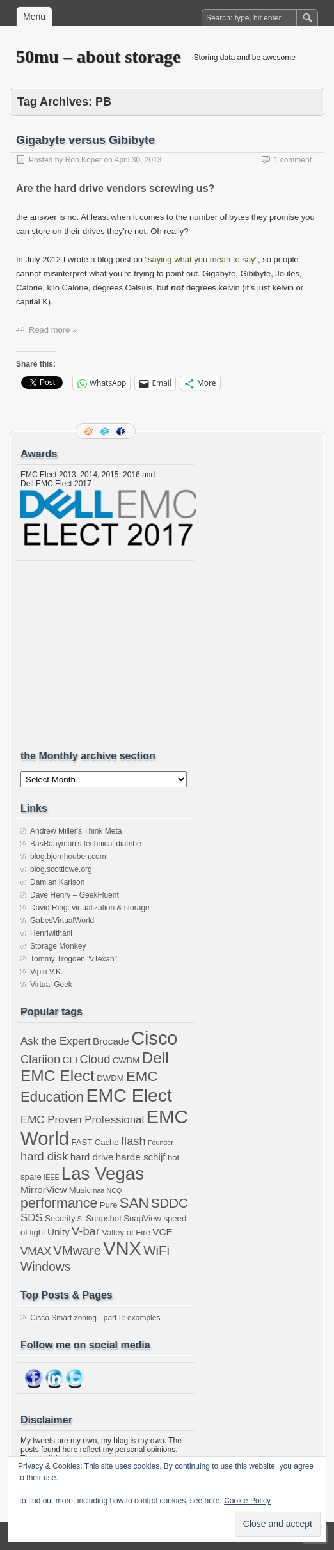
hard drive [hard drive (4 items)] (92, 1156)
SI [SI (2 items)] (80, 1218)
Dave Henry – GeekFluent (74, 894)
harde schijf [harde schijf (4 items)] (141, 1156)
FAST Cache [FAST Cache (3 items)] (94, 1142)
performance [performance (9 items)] (58, 1203)
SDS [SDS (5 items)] (31, 1218)
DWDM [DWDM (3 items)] (110, 1078)
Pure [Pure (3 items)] (109, 1205)
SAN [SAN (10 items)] (134, 1203)
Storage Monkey (58, 946)
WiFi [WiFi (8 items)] (156, 1251)
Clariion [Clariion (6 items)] (40, 1059)
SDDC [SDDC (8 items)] (169, 1203)
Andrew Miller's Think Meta (76, 830)
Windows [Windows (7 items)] (45, 1267)
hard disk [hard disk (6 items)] (44, 1156)
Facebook (121, 431)
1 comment (293, 159)
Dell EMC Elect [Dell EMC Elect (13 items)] (94, 1066)
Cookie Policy (247, 1500)
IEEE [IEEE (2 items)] (51, 1177)
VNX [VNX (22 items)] (122, 1248)
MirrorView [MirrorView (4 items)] (43, 1189)
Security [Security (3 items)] (60, 1218)
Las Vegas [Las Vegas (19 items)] (102, 1173)
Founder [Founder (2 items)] (160, 1142)
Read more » (53, 330)
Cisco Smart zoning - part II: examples (95, 1317)
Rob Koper (83, 159)
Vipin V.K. (46, 971)
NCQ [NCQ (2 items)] (114, 1190)
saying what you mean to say (201, 259)
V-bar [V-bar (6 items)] (86, 1231)
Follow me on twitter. (105, 431)
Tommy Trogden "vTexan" (73, 958)
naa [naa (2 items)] (98, 1190)
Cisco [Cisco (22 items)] (154, 1038)
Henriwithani (51, 933)
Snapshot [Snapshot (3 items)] (104, 1218)
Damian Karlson (57, 882)
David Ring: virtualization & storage (90, 907)
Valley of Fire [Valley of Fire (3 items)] (126, 1232)
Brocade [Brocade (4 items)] (111, 1041)
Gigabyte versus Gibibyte (85, 140)
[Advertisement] (116, 655)
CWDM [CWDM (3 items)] (126, 1060)
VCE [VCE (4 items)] (162, 1231)
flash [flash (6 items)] (133, 1141)
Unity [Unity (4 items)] (58, 1231)
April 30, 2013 (137, 159)
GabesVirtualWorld (62, 920)
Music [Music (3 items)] (80, 1190)
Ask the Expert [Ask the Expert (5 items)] (55, 1041)
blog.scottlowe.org (61, 869)
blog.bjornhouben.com (68, 856)
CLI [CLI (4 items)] (69, 1059)
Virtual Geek (51, 984)
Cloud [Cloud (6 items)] (95, 1059)
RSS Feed (89, 431)
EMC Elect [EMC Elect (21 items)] (129, 1095)
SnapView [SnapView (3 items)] (142, 1218)
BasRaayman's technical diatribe (85, 843)
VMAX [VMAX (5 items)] (35, 1252)
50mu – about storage (98, 57)
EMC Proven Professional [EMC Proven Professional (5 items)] (82, 1120)
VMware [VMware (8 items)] (77, 1251)
